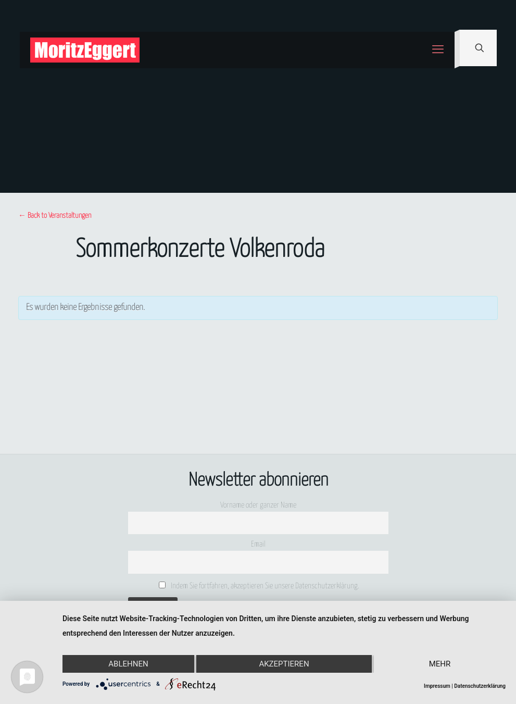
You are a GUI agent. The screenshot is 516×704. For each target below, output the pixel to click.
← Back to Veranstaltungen (54, 215)
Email (258, 544)
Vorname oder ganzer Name (258, 505)
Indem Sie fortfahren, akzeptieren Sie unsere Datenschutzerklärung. (259, 586)
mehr (440, 664)
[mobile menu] (438, 50)
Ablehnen (128, 664)
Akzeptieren (284, 664)
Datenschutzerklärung (480, 686)
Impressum (437, 686)
